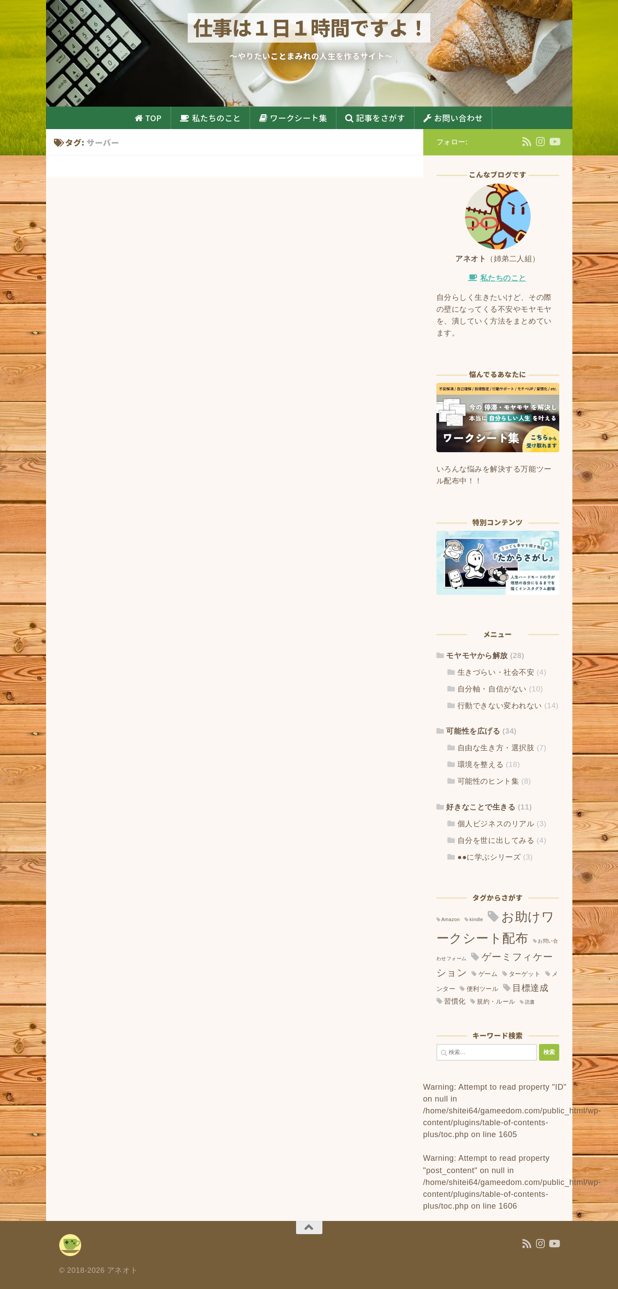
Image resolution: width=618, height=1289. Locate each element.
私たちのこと (216, 117)
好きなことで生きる (480, 807)
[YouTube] (554, 142)
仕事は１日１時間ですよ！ (310, 27)
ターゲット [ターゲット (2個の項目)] (525, 974)
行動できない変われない (499, 706)
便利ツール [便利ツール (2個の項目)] (483, 989)
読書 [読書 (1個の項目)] (530, 1002)
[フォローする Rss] (527, 142)
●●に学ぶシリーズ (489, 857)
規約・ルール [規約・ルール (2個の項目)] (496, 1001)
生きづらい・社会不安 (495, 672)
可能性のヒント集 (488, 781)
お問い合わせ (458, 117)
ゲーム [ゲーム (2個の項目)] (488, 974)
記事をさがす (380, 117)
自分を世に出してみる (495, 840)
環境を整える (480, 764)
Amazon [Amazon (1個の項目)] (450, 919)
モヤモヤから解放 (476, 656)
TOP (153, 117)
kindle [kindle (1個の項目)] (476, 919)
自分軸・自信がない (492, 689)
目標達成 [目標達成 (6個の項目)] (530, 988)
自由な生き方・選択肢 (495, 748)
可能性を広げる (473, 731)
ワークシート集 (298, 117)
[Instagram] (541, 142)
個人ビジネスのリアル (495, 824)
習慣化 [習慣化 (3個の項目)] (455, 1001)
